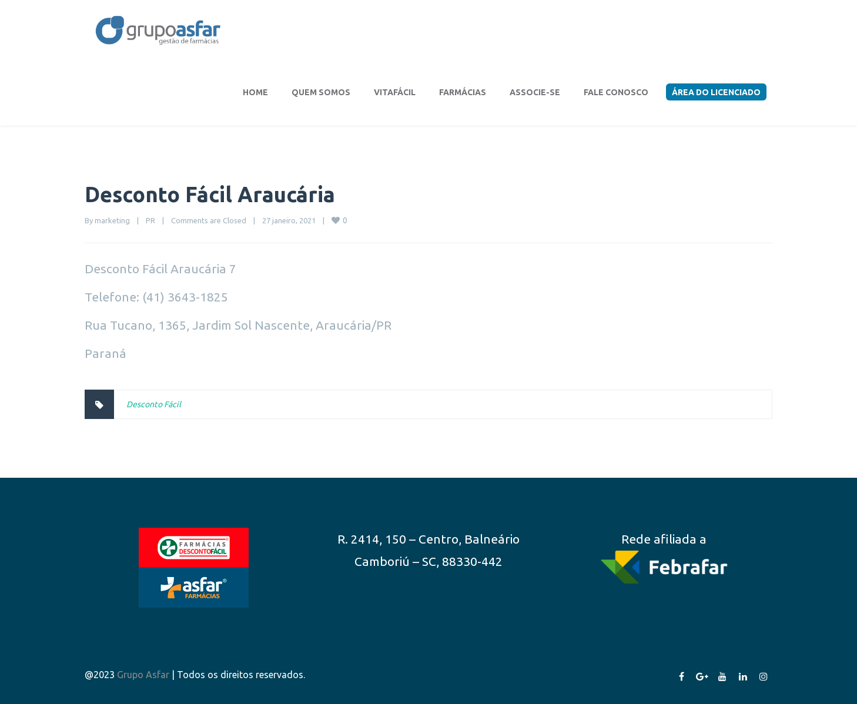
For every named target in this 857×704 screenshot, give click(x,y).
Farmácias (462, 92)
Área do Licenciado (716, 92)
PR (150, 220)
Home (255, 92)
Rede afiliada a (664, 539)
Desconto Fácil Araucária (210, 194)
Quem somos (321, 92)
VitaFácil (395, 92)
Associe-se (535, 92)
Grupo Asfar (143, 674)
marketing (112, 220)
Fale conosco (616, 92)
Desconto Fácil (153, 404)
